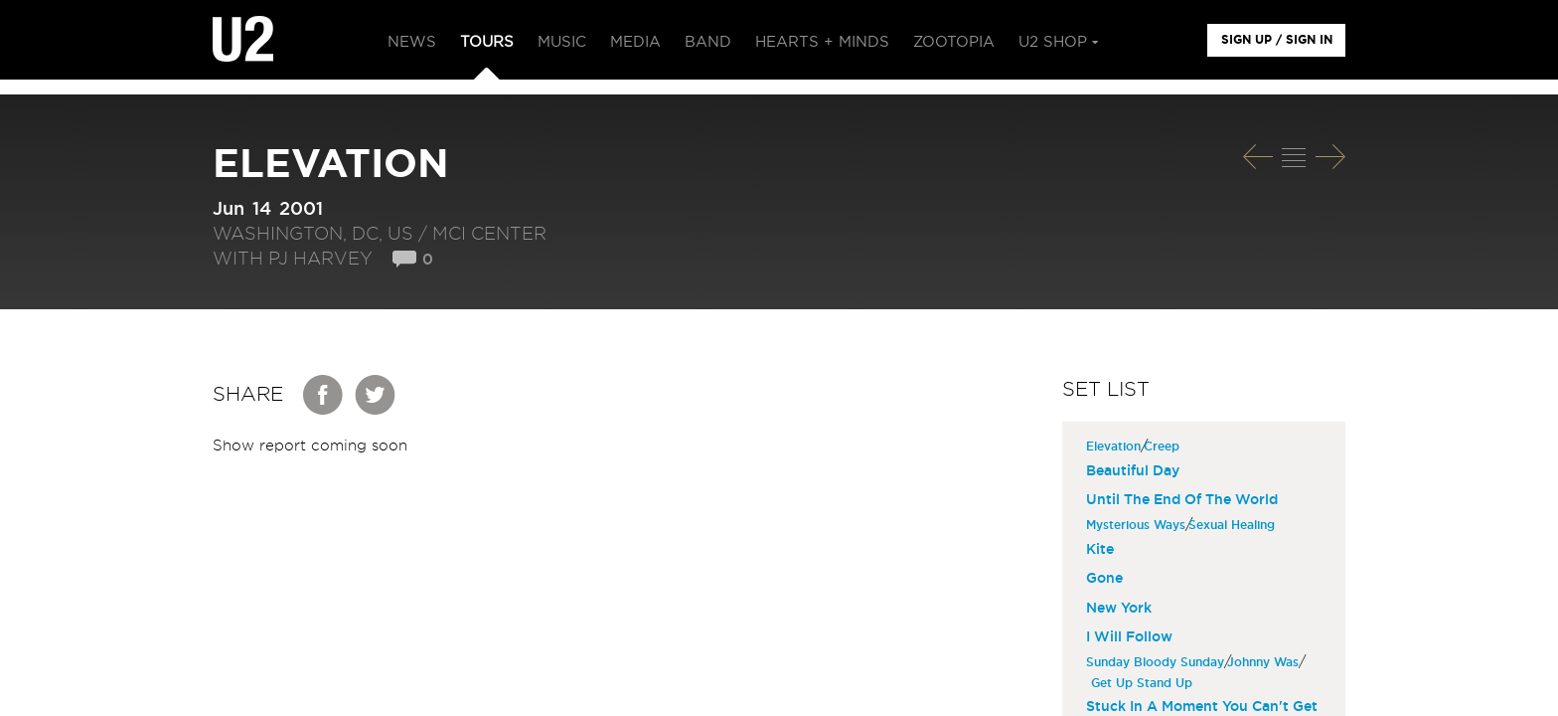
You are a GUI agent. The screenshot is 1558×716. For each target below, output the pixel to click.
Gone (1104, 579)
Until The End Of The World (1182, 500)
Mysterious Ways (1138, 525)
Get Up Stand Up (1144, 683)
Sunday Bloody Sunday (1157, 662)
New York (1119, 609)
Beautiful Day (1132, 471)
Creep (1164, 446)
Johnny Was (1265, 662)
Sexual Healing (1234, 525)
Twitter (375, 395)
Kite (1100, 550)
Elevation (1116, 446)
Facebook (324, 395)
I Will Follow (1129, 637)
